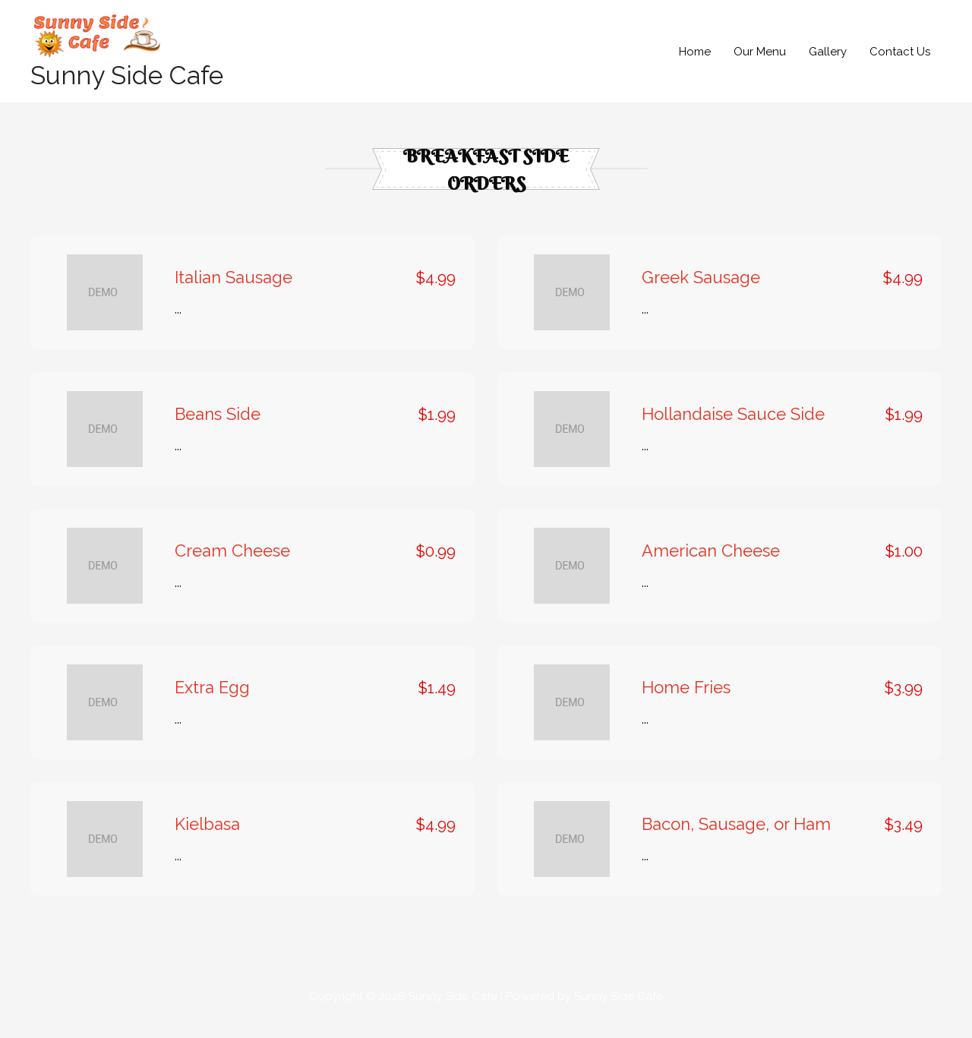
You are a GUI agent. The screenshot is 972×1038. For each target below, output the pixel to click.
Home (695, 58)
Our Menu (760, 58)
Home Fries (686, 702)
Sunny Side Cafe (130, 89)
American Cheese (711, 566)
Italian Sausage (233, 292)
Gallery (828, 58)
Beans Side (217, 429)
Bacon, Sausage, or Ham (736, 839)
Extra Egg (212, 702)
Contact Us (899, 58)
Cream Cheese (232, 566)
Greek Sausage (701, 292)
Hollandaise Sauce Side (733, 429)
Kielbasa (207, 839)
